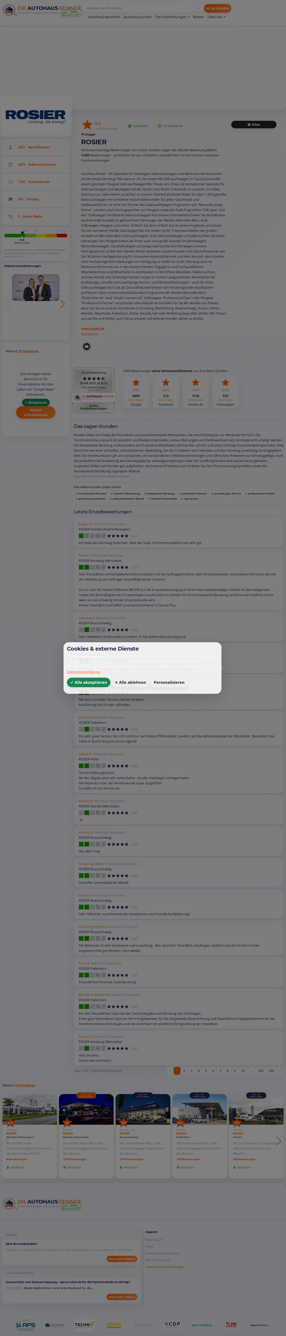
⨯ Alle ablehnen (130, 682)
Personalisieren (169, 682)
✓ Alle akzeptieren (88, 682)
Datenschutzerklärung (83, 672)
